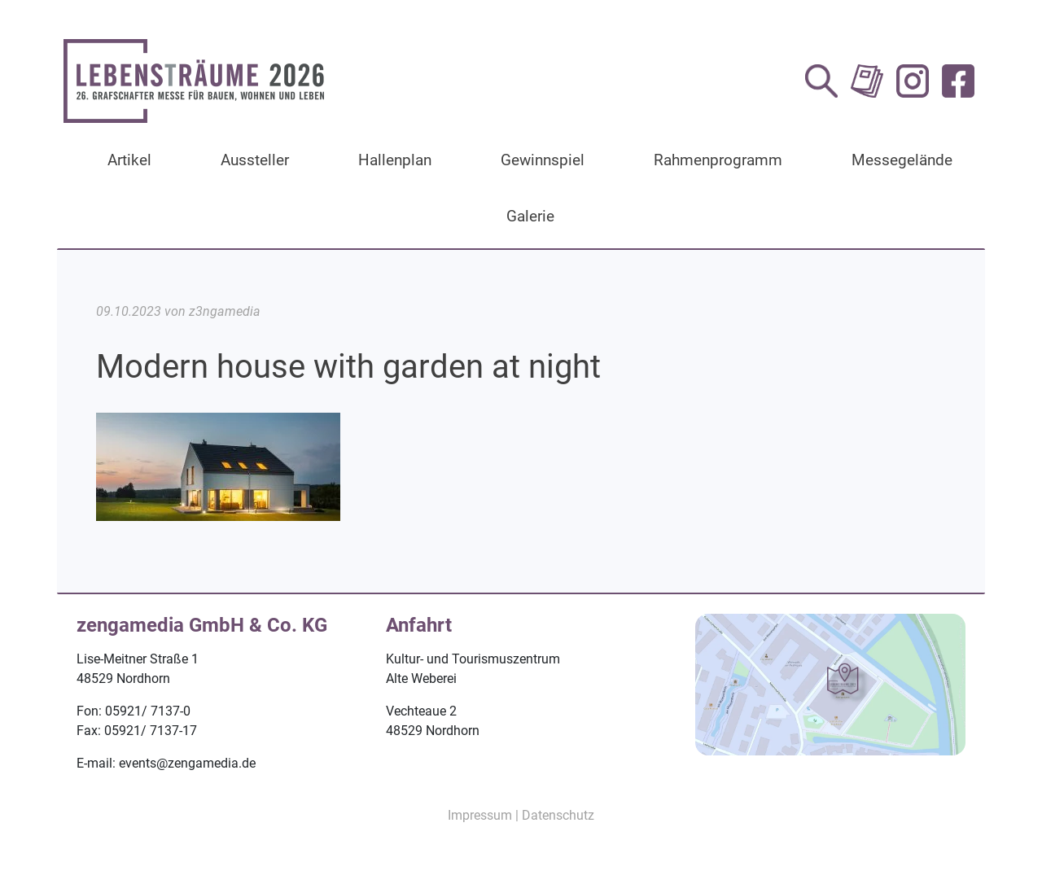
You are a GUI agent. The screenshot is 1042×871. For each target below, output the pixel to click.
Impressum (480, 815)
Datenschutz (558, 815)
